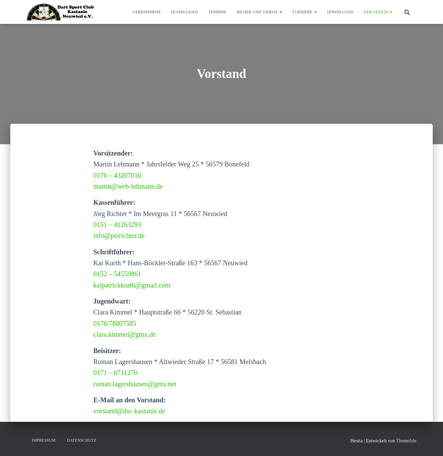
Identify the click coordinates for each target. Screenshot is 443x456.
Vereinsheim (146, 12)
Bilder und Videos (259, 12)
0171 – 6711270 (115, 372)
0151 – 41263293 (117, 224)
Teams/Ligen (184, 12)
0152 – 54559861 (117, 274)
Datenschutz (81, 440)
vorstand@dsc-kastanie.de (129, 411)
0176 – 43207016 (117, 175)
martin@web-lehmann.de (128, 186)
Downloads (340, 12)
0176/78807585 (114, 323)
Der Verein (378, 12)
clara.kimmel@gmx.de (124, 334)
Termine (217, 12)
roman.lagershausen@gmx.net (134, 384)
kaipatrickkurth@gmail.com (132, 285)
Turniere (304, 12)
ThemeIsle (406, 440)
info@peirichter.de (119, 235)
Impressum (43, 440)
